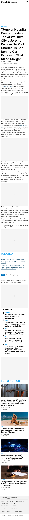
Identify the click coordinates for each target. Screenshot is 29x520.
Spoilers (19, 275)
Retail (6, 320)
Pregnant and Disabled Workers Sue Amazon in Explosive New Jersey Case (15, 340)
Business (3, 479)
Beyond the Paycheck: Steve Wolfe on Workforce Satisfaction (15, 316)
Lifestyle (13, 503)
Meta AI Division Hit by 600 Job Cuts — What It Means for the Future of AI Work (15, 332)
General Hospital (11, 275)
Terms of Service (18, 511)
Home (2, 501)
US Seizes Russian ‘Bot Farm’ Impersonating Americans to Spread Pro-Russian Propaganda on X (13, 457)
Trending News (4, 26)
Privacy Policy (5, 511)
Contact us (13, 509)
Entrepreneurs (20, 501)
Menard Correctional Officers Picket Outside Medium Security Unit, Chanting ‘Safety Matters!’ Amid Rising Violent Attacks (13, 402)
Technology (3, 453)
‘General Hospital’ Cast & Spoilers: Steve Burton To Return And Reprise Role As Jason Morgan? (14, 261)
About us (3, 509)
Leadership (7, 312)
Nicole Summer (7, 61)
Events (14, 506)
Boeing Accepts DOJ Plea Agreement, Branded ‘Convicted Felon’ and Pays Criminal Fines (14, 483)
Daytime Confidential (7, 86)
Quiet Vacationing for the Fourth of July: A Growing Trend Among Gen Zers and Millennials (13, 430)
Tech (6, 328)
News (6, 344)
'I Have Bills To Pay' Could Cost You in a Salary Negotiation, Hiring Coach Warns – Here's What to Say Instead (15, 349)
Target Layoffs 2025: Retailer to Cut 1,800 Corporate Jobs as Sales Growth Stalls (15, 324)
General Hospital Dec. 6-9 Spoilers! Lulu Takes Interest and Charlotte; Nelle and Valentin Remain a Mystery (12, 267)
